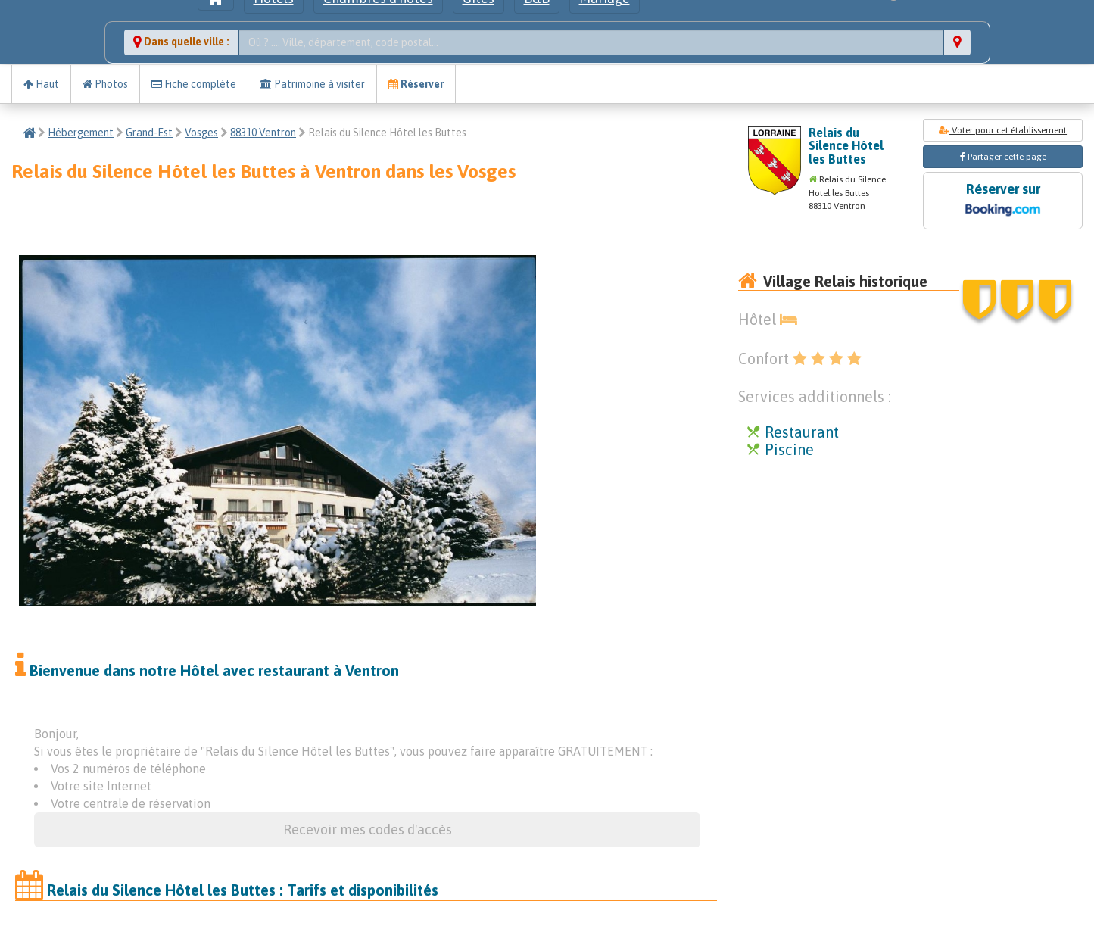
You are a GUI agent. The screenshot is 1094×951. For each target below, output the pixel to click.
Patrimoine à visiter (312, 84)
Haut (41, 84)
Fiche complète (193, 84)
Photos (105, 84)
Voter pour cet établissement (1003, 130)
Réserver (416, 84)
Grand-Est (149, 132)
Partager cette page (1007, 156)
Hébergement (81, 132)
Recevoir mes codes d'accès (367, 829)
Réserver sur (1002, 201)
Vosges (201, 132)
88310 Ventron (263, 132)
